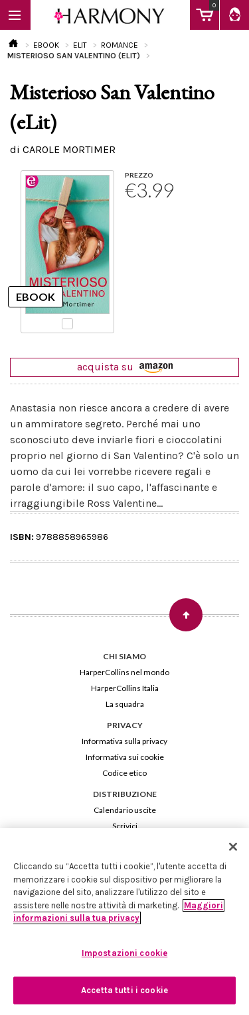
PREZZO (139, 175)
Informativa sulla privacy (124, 741)
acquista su (125, 366)
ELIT (80, 45)
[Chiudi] (233, 846)
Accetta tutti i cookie (124, 990)
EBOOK (46, 45)
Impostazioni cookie (124, 953)
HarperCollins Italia (125, 688)
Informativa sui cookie (125, 757)
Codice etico (124, 773)
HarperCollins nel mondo (124, 672)
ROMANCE (119, 45)
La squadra (125, 704)
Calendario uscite (125, 810)
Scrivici (124, 826)
